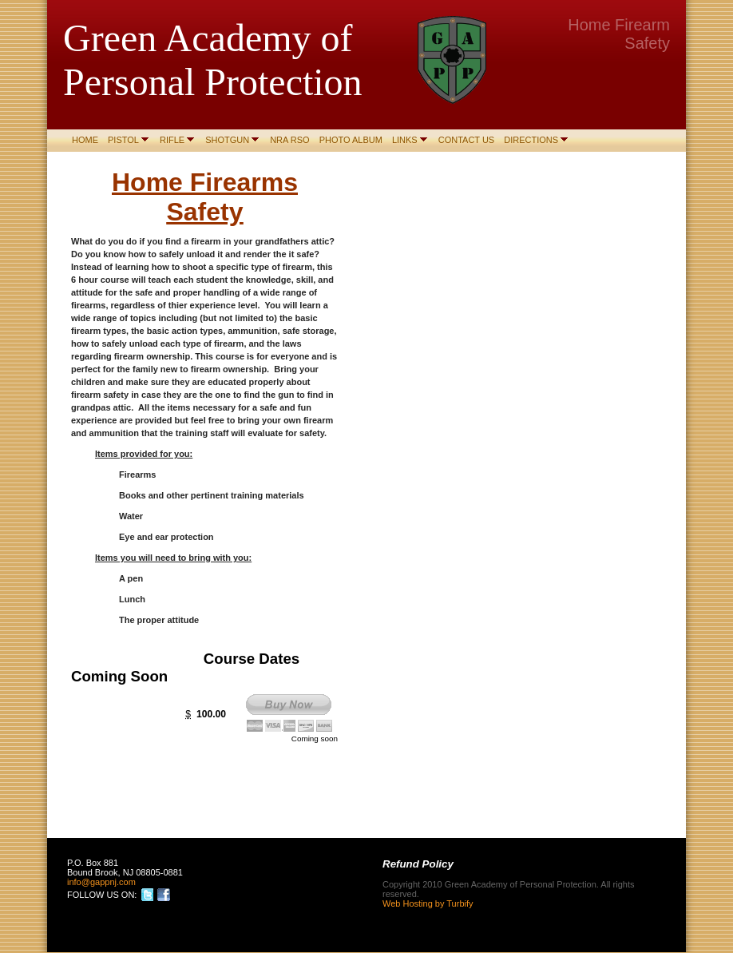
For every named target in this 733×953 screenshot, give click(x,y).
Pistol (123, 140)
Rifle (172, 140)
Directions (531, 140)
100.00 (211, 714)
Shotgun (227, 140)
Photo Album (350, 140)
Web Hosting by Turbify (427, 903)
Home (85, 140)
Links (405, 140)
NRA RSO (290, 140)
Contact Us (466, 140)
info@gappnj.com (101, 882)
